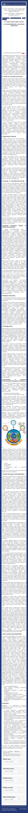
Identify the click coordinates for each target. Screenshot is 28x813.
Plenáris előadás (6, 18)
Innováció (4, 19)
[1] (2, 447)
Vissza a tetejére (23, 808)
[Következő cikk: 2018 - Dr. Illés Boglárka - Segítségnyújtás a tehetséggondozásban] (14, 14)
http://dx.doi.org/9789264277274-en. (10, 748)
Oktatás (23, 18)
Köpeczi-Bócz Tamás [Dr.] (16, 18)
